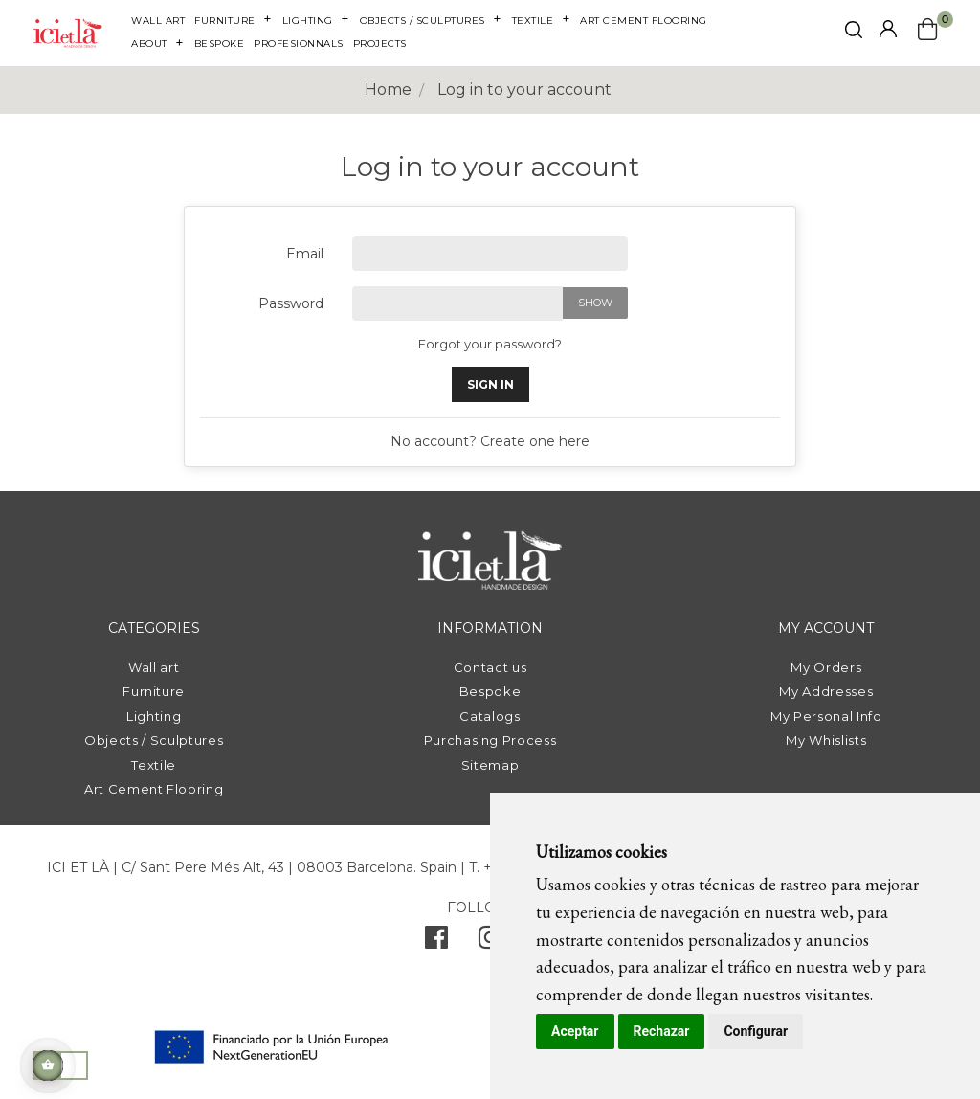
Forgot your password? (490, 343)
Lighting (153, 716)
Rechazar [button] (662, 1031)
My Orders (826, 667)
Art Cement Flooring (153, 788)
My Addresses (826, 691)
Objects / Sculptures (153, 740)
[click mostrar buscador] (853, 33)
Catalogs (489, 716)
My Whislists (826, 740)
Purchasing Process (490, 740)
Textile (153, 765)
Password (290, 303)
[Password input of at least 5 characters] (457, 303)
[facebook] (436, 942)
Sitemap (490, 765)
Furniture (153, 691)
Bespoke (490, 691)
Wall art (153, 667)
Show (595, 302)
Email (304, 253)
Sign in (490, 384)
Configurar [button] (756, 1031)
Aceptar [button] (575, 1031)
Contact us (490, 667)
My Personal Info (825, 716)
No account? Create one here (490, 441)
